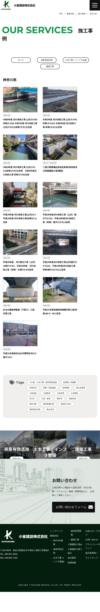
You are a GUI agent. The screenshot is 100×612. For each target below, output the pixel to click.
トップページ (56, 551)
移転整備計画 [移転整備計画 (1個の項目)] (48, 404)
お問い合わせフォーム (73, 524)
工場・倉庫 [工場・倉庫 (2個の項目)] (45, 399)
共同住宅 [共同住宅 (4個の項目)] (33, 388)
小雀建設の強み (75, 564)
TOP (61, 14)
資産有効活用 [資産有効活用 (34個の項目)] (34, 410)
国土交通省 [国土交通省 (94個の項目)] (80, 388)
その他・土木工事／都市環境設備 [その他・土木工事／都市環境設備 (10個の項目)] (43, 383)
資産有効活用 (46, 60)
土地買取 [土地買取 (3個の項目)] (74, 394)
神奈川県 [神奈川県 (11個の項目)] (33, 404)
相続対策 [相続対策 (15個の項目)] (72, 399)
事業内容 (70, 14)
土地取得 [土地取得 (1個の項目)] (46, 394)
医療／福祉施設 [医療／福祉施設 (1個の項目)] (49, 388)
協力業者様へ (91, 573)
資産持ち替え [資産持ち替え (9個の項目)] (66, 404)
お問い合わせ (91, 559)
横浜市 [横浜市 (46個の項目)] (59, 399)
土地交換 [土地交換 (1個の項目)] (33, 394)
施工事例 (81, 14)
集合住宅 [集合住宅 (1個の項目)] (50, 410)
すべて (20, 60)
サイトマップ (91, 578)
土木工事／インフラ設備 (75, 60)
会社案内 (72, 578)
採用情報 (72, 582)
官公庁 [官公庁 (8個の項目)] (32, 399)
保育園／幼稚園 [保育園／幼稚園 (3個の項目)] (69, 383)
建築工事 (50, 67)
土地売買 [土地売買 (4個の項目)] (60, 394)
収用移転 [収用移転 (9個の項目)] (66, 388)
